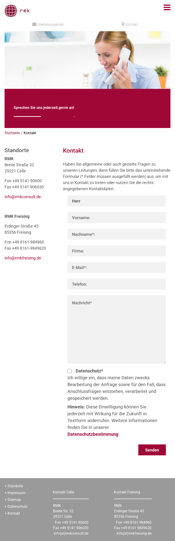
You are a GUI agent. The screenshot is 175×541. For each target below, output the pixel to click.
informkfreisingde (23, 258)
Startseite (12, 133)
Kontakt (30, 133)
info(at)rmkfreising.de (134, 533)
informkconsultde (23, 196)
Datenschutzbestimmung (92, 434)
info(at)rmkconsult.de (71, 533)
